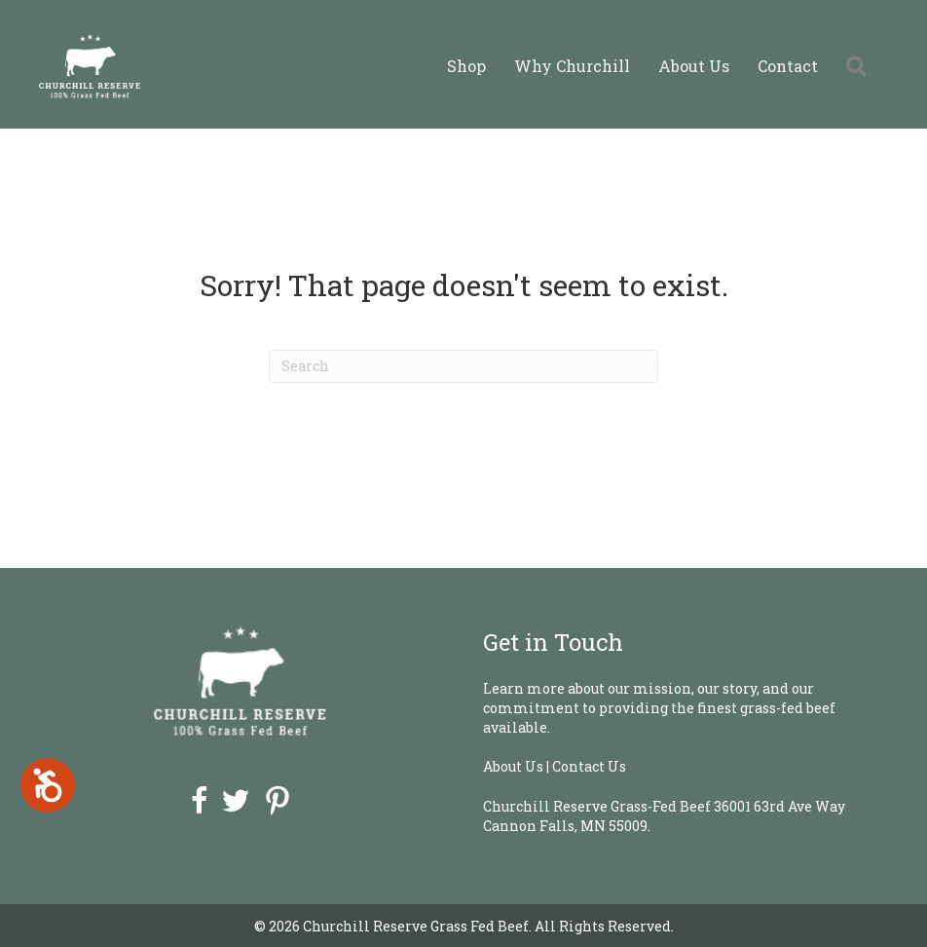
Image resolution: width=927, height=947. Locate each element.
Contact (788, 66)
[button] (860, 66)
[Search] (463, 366)
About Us (693, 66)
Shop (466, 66)
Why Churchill (572, 66)
